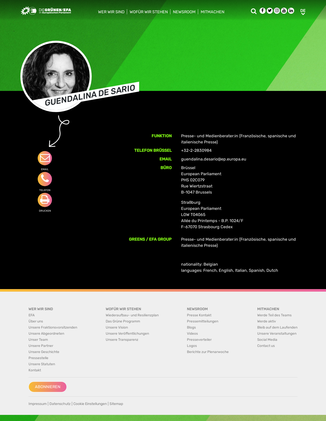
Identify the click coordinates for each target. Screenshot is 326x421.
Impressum (38, 404)
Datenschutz (60, 404)
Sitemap (116, 404)
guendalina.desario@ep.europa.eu (213, 159)
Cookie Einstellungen (90, 404)
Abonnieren (47, 386)
